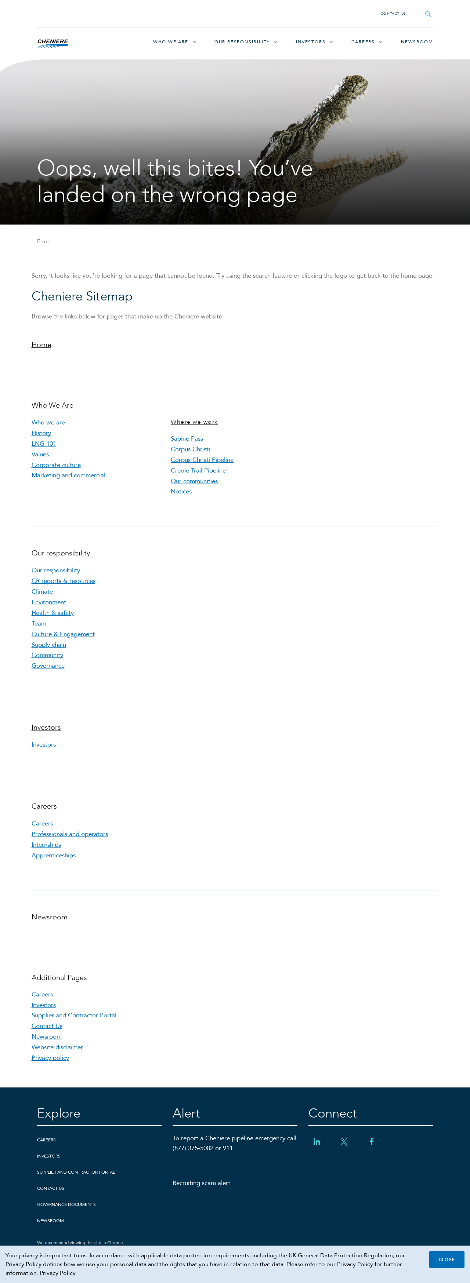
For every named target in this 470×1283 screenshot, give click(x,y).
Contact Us (393, 13)
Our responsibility (242, 42)
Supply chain (49, 645)
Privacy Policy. (58, 1273)
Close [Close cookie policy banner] (447, 1259)
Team (39, 623)
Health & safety (53, 613)
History (41, 433)
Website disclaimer (57, 1047)
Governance (48, 665)
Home (41, 345)
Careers (363, 42)
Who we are (48, 422)
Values (40, 454)
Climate (42, 591)
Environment (49, 602)
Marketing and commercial (68, 475)
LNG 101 (44, 444)
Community (47, 655)
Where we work (194, 422)
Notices (181, 491)
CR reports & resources (63, 581)
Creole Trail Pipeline (198, 470)
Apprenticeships (54, 855)
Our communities (194, 481)
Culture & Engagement (63, 634)
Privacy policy (50, 1058)
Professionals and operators (70, 834)
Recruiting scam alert (201, 1183)
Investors (310, 42)
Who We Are (170, 42)
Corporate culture (56, 465)
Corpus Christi (190, 449)
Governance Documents (66, 1204)
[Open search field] (428, 13)
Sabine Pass (187, 438)
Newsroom (417, 42)
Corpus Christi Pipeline (202, 460)
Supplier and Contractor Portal (74, 1015)
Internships (46, 845)
